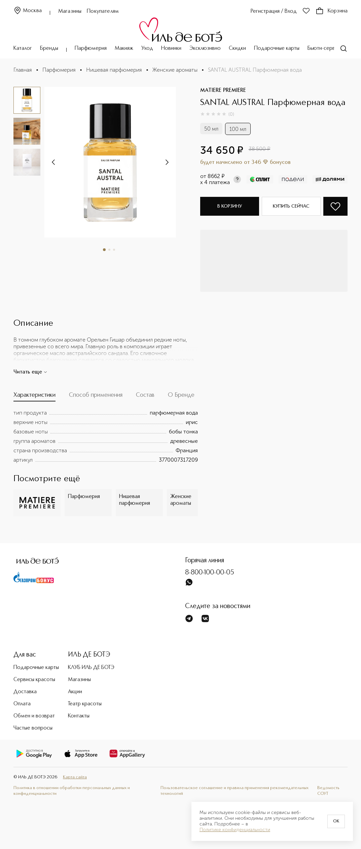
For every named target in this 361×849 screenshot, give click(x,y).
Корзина (332, 11)
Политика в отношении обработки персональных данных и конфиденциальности (71, 791)
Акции (75, 692)
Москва (27, 10)
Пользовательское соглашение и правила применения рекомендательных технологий (234, 791)
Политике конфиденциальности (235, 830)
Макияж (124, 48)
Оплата (22, 704)
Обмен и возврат (34, 716)
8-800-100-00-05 (209, 572)
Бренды (49, 48)
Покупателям (103, 11)
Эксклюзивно (205, 48)
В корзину (229, 206)
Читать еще (30, 372)
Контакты (78, 716)
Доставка (25, 692)
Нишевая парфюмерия (114, 70)
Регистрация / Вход (274, 11)
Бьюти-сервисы (326, 48)
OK (336, 821)
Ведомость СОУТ (328, 791)
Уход (147, 48)
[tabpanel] (105, 436)
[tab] (34, 396)
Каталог (22, 48)
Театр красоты (85, 704)
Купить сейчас (291, 206)
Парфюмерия (91, 48)
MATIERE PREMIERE (223, 90)
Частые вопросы (32, 728)
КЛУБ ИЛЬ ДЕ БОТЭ (91, 667)
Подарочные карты (276, 48)
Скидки (237, 48)
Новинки (171, 48)
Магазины (69, 11)
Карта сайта (75, 777)
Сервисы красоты (34, 679)
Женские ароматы (174, 70)
